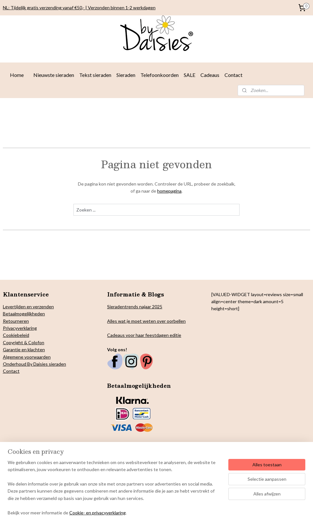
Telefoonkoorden (159, 75)
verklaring (27, 328)
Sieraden (125, 75)
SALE (189, 75)
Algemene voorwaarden (27, 357)
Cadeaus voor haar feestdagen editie (144, 335)
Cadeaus (209, 75)
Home (17, 75)
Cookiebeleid (16, 335)
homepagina (169, 191)
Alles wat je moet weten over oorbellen (146, 321)
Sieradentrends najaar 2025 (134, 306)
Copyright (13, 342)
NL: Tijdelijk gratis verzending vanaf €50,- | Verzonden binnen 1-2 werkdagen (79, 7)
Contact (233, 75)
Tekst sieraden (95, 75)
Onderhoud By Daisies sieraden (34, 364)
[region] (114, 491)
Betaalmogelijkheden (24, 313)
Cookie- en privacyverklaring (97, 512)
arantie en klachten (25, 349)
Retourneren (16, 321)
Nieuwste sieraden (53, 75)
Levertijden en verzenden (28, 306)
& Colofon (33, 342)
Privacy (10, 328)
